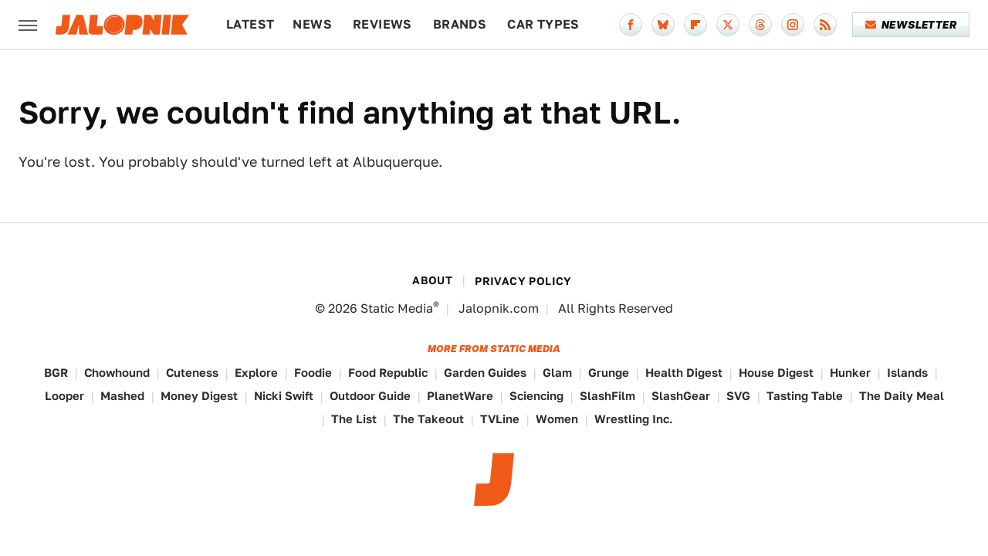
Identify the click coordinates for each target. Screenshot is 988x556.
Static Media (396, 308)
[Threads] (760, 24)
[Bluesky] (663, 24)
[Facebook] (630, 24)
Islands (907, 372)
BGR (56, 372)
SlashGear (680, 395)
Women (557, 418)
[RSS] (825, 24)
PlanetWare (460, 395)
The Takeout (428, 418)
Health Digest (683, 372)
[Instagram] (792, 24)
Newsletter (911, 24)
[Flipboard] (695, 24)
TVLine (499, 418)
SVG (738, 395)
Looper (64, 395)
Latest (250, 24)
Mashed (122, 395)
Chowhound (117, 372)
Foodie (313, 372)
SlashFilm (607, 395)
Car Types (543, 24)
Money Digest (199, 395)
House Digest (776, 372)
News (312, 24)
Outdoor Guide (370, 395)
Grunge (608, 372)
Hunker (850, 372)
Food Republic (388, 372)
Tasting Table (804, 395)
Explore (256, 372)
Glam (557, 372)
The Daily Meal (901, 395)
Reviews (382, 24)
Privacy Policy (523, 281)
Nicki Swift (283, 395)
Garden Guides (485, 372)
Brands (459, 24)
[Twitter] (727, 24)
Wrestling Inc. (633, 418)
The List (354, 418)
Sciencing (536, 395)
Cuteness (192, 372)
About (432, 280)
